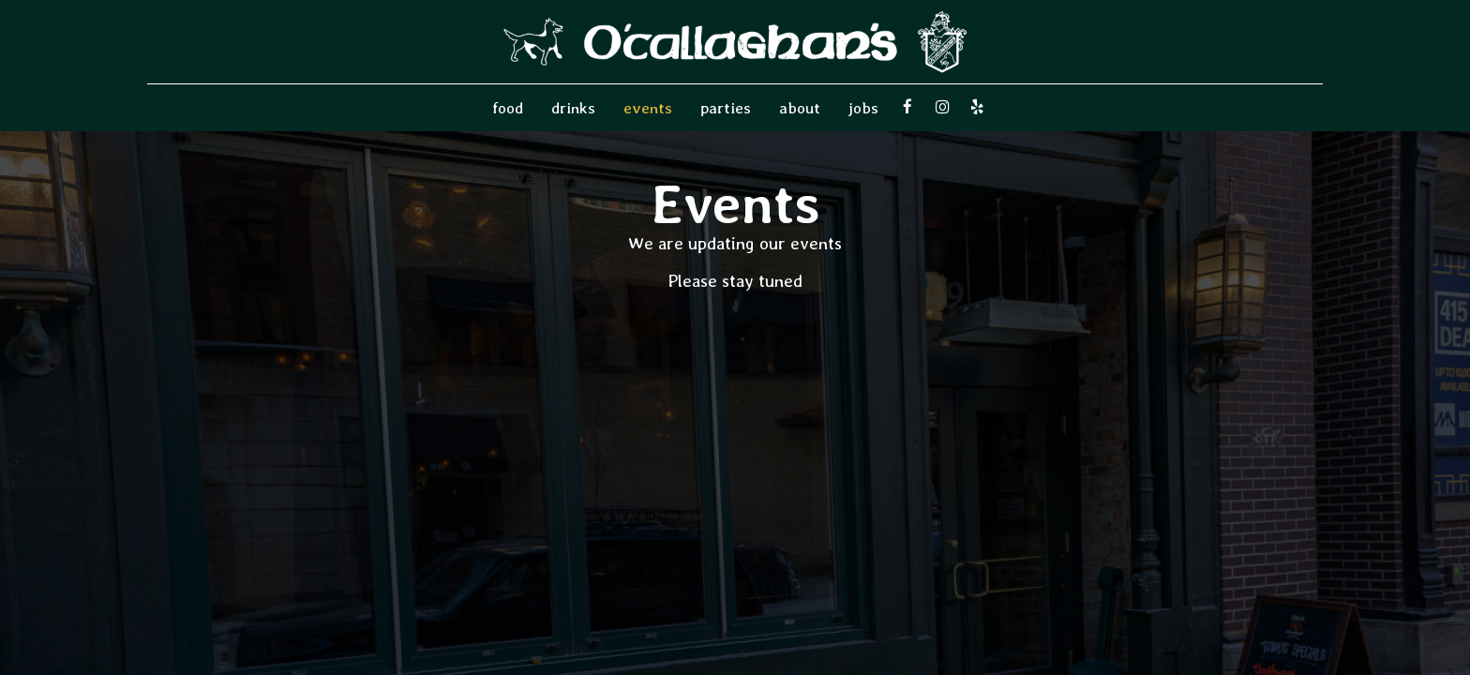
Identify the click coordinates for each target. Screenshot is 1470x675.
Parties (725, 107)
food (507, 107)
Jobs (863, 107)
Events (647, 107)
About (799, 107)
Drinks (573, 107)
